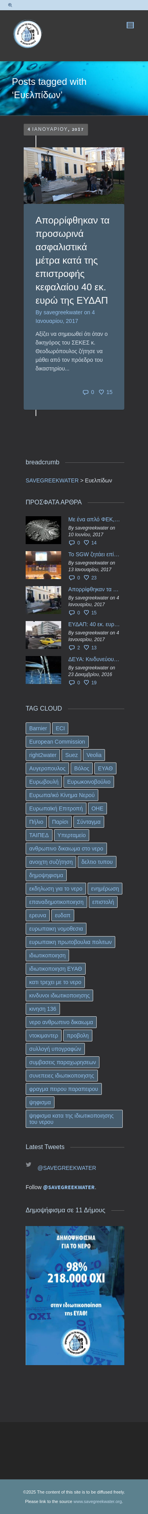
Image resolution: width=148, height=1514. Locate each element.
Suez (71, 755)
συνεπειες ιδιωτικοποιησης (61, 1075)
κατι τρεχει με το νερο (55, 982)
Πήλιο (36, 822)
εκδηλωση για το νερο (55, 888)
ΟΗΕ (97, 808)
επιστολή (103, 902)
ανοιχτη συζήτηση (51, 862)
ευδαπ (62, 915)
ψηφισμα (40, 1102)
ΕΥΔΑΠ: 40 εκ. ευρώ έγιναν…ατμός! (94, 624)
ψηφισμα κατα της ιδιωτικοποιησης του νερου (71, 1119)
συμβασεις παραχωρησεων (62, 1062)
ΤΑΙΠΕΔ (39, 835)
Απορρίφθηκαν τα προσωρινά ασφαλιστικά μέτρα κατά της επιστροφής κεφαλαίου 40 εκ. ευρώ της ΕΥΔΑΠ (73, 260)
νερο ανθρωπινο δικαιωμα (61, 1022)
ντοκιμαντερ (43, 1035)
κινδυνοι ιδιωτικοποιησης (59, 995)
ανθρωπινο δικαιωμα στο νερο (66, 848)
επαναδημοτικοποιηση (56, 902)
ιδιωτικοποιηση (47, 955)
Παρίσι (60, 822)
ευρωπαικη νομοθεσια (56, 929)
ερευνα (37, 915)
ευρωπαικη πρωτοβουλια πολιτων (70, 942)
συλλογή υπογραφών (55, 1049)
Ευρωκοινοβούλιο (89, 782)
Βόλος (81, 768)
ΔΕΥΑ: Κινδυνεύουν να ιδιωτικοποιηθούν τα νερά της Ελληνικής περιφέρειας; (94, 659)
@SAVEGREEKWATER (66, 1168)
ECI (60, 728)
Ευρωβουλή (43, 782)
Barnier (38, 728)
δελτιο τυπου (96, 862)
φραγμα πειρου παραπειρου (63, 1089)
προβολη (78, 1035)
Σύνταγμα (89, 822)
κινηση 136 (42, 1009)
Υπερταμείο (72, 835)
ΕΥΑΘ (105, 768)
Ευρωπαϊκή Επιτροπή (56, 808)
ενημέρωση (105, 888)
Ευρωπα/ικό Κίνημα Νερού (62, 795)
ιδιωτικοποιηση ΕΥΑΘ (55, 969)
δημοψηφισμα (46, 875)
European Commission (57, 742)
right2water (42, 755)
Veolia (93, 755)
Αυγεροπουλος (47, 768)
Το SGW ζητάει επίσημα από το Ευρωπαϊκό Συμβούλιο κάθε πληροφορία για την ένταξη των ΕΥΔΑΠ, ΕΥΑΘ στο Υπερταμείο (94, 554)
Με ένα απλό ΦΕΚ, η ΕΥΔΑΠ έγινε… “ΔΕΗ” (94, 519)
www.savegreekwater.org (97, 1501)
